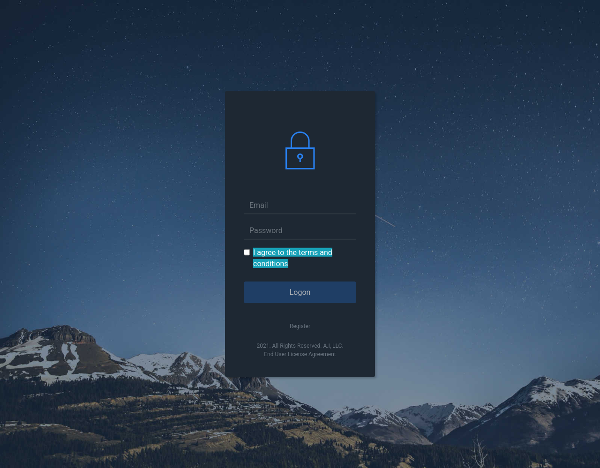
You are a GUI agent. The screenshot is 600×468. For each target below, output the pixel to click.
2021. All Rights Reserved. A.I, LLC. (299, 346)
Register (300, 326)
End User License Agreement (300, 354)
